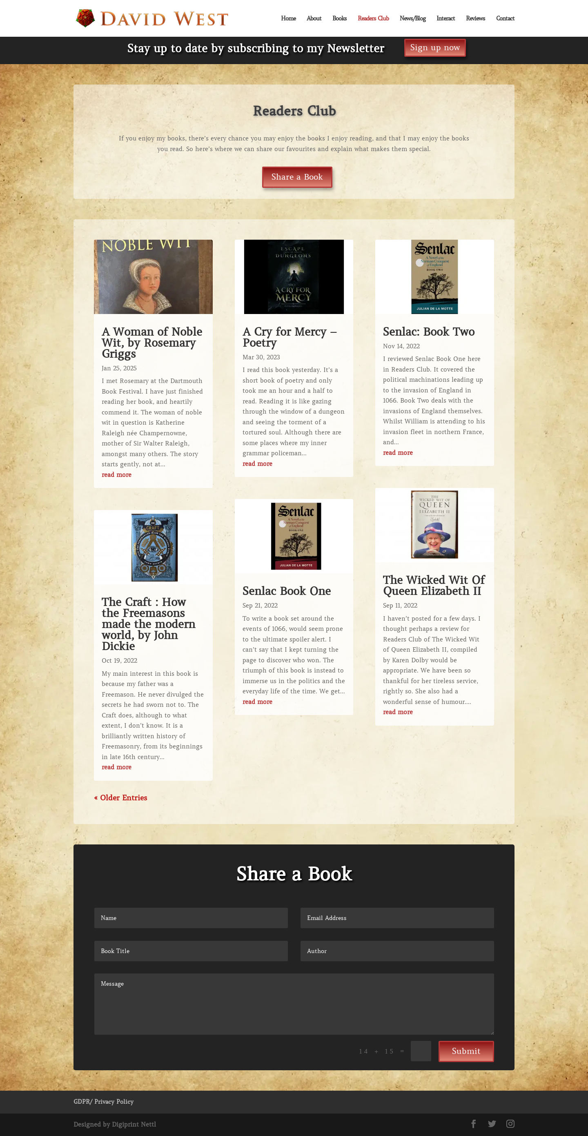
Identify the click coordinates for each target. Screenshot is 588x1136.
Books (339, 19)
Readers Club (373, 19)
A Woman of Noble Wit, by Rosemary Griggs (152, 343)
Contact (505, 19)
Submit (466, 1051)
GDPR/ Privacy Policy (104, 1101)
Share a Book (297, 177)
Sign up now (435, 47)
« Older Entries (120, 797)
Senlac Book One (287, 591)
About (314, 19)
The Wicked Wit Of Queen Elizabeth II (434, 585)
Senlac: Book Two (428, 332)
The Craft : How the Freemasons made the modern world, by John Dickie (148, 624)
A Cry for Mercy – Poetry (290, 337)
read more (116, 475)
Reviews (475, 19)
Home (288, 19)
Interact (446, 19)
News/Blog (412, 19)
